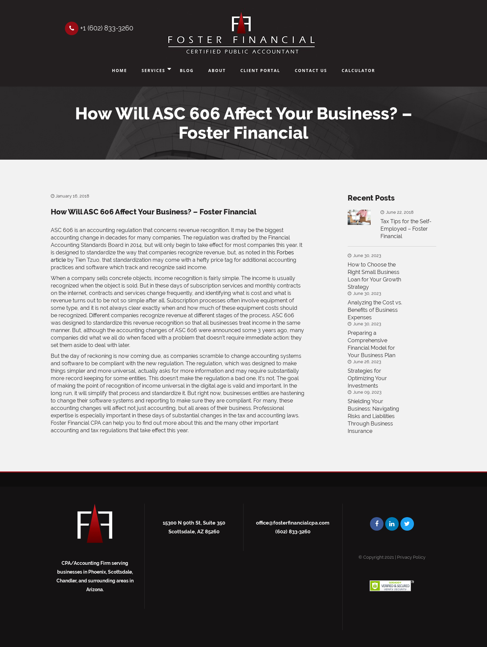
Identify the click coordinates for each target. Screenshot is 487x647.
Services (153, 70)
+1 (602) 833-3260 (99, 28)
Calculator (358, 70)
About (217, 70)
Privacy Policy (411, 557)
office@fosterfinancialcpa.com (292, 523)
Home (119, 70)
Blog (187, 70)
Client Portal (260, 70)
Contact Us (311, 70)
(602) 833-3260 (292, 532)
